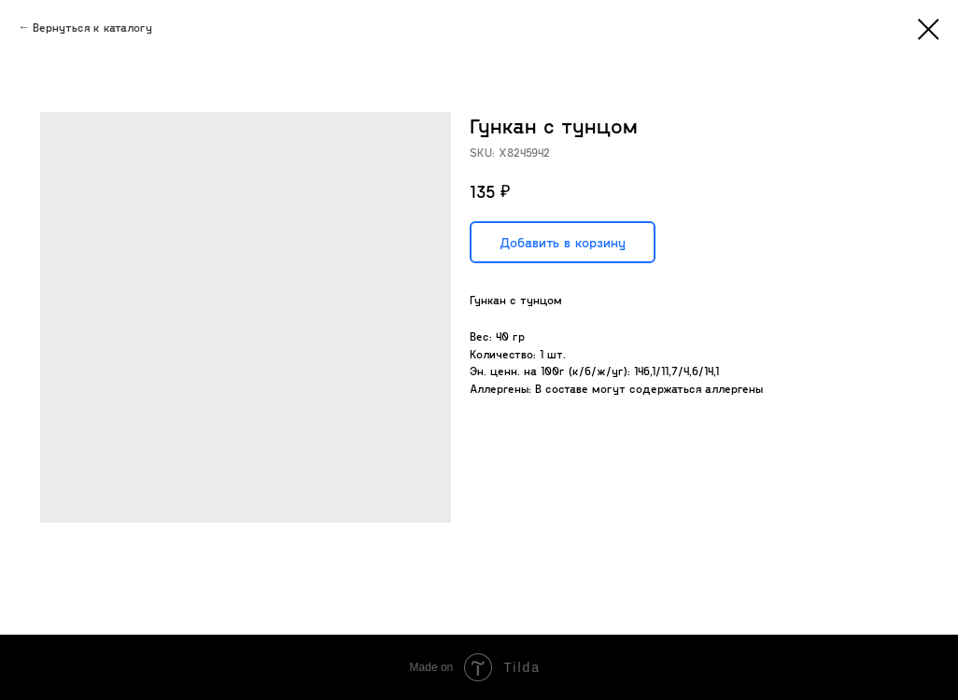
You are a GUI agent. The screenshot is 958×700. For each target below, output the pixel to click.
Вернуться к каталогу (92, 27)
